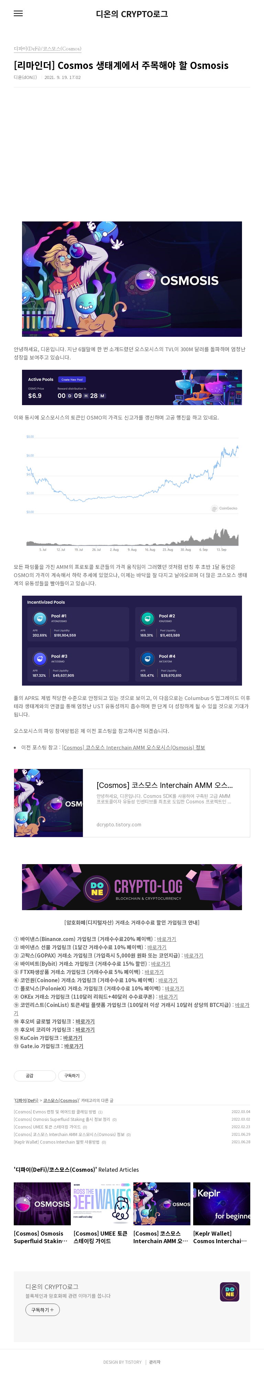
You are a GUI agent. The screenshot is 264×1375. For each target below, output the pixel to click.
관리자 (155, 1362)
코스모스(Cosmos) (61, 1100)
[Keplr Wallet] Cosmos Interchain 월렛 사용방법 (57, 1142)
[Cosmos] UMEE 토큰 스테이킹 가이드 (47, 1127)
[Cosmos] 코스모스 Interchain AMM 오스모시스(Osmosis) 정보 (133, 747)
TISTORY (133, 1362)
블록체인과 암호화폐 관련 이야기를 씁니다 (68, 1295)
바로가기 (166, 938)
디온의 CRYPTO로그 (132, 14)
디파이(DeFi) (26, 1100)
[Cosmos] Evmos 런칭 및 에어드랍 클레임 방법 (55, 1111)
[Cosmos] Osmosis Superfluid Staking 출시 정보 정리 (62, 1119)
